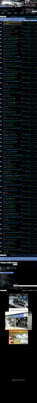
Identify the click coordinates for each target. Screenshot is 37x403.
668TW (4, 211)
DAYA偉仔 (5, 239)
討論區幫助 (9, 13)
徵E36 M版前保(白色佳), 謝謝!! (10, 137)
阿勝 (4, 50)
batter (29, 68)
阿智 (4, 28)
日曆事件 (15, 13)
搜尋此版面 (32, 18)
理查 (4, 125)
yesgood (28, 238)
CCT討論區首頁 (30, 290)
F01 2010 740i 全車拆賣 (8, 209)
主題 (4, 20)
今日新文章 (22, 13)
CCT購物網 (33, 13)
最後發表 (25, 20)
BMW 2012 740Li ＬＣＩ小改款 (10, 30)
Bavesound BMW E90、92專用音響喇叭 (12, 56)
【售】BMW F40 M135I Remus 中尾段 (11, 106)
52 (31, 192)
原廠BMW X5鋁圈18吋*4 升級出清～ (11, 202)
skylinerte (5, 39)
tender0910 (5, 32)
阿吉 (4, 24)
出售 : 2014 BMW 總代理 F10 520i (10, 213)
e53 (4, 203)
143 (32, 103)
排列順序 (8, 261)
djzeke (4, 75)
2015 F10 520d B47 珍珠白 (9, 77)
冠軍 (4, 220)
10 (25, 16)
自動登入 (34, 9)
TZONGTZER (27, 176)
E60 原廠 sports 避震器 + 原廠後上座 (11, 120)
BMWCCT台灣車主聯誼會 (6, 9)
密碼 (23, 11)
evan (4, 54)
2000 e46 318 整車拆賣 (8, 102)
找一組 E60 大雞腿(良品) (8, 205)
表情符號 (6, 281)
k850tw (4, 59)
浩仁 (29, 73)
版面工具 (27, 18)
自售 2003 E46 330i (7, 124)
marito (4, 43)
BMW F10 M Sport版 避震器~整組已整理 (12, 232)
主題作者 (7, 20)
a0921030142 (27, 31)
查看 (35, 20)
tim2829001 (28, 103)
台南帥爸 (5, 152)
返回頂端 (35, 290)
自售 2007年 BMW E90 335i (9, 45)
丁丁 (4, 229)
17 (31, 67)
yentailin (4, 163)
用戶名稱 (24, 9)
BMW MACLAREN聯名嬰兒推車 (10, 41)
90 (31, 197)
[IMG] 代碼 (7, 282)
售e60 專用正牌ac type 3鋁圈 (9, 141)
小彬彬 (4, 234)
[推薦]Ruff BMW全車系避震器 (9, 38)
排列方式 (2, 261)
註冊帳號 (2, 13)
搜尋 (27, 13)
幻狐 (4, 182)
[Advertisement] (18, 353)
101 (30, 16)
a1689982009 (6, 118)
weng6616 (28, 46)
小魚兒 (4, 243)
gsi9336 (4, 247)
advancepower (6, 35)
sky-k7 (4, 112)
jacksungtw (5, 188)
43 (31, 180)
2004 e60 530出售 (7, 145)
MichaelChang (6, 214)
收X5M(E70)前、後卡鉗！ (9, 111)
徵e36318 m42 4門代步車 (8, 134)
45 (31, 23)
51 (28, 16)
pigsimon (28, 78)
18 (31, 88)
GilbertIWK (28, 27)
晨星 (4, 143)
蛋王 (4, 199)
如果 (4, 207)
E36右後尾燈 (6, 34)
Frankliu (28, 23)
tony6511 (5, 69)
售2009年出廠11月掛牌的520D (10, 53)
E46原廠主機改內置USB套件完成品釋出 (12, 237)
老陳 (4, 139)
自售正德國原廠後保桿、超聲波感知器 (11, 175)
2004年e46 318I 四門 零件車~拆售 (10, 190)
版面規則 (2, 285)
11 (27, 16)
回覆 (32, 20)
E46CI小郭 (5, 157)
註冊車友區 (13, 9)
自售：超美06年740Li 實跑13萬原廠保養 (12, 155)
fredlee (29, 243)
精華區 (35, 18)
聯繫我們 (24, 290)
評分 (20, 20)
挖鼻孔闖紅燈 (5, 173)
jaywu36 (28, 39)
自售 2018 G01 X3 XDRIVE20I (9, 49)
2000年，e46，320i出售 (8, 26)
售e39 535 (5, 246)
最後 (34, 16)
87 (31, 38)
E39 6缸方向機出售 (7, 242)
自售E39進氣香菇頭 (7, 165)
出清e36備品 (6, 228)
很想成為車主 (5, 135)
